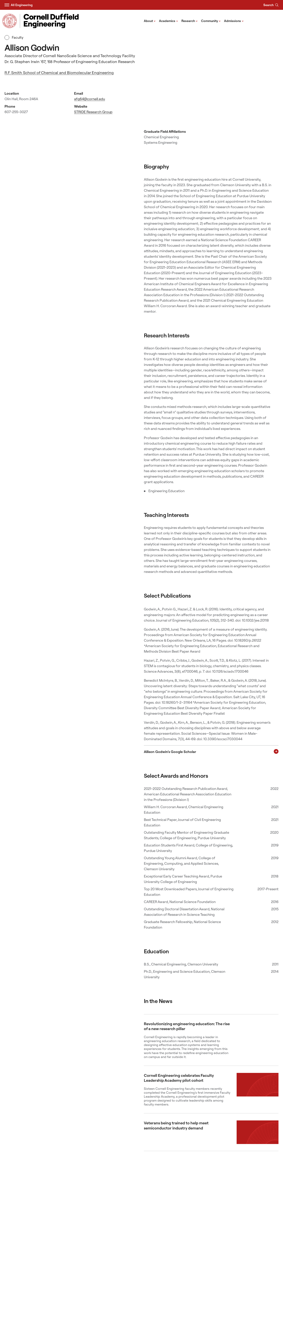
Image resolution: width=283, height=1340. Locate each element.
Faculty (14, 37)
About (150, 20)
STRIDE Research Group (93, 112)
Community (211, 20)
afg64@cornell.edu (89, 99)
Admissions (234, 20)
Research (189, 20)
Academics (168, 20)
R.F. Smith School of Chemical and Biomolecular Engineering (59, 72)
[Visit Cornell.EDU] (9, 21)
